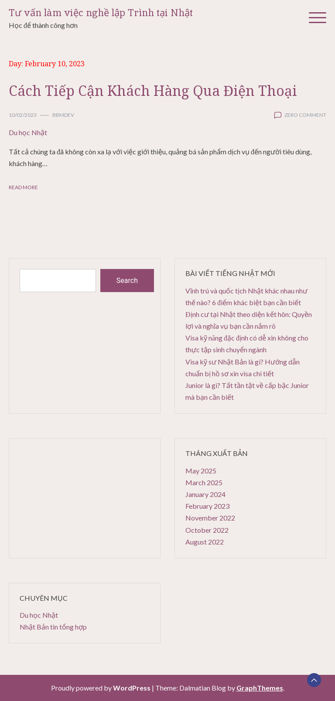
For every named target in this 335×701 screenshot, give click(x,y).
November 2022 (210, 518)
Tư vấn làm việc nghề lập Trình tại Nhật (101, 13)
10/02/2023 (23, 115)
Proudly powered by (101, 688)
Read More (23, 187)
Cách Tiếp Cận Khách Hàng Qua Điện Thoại (153, 90)
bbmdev (63, 115)
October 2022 (207, 530)
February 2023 (207, 506)
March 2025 (203, 482)
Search (127, 280)
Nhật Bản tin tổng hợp (53, 627)
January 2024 (205, 494)
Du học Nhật (28, 132)
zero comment (305, 115)
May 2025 (200, 470)
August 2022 (204, 542)
